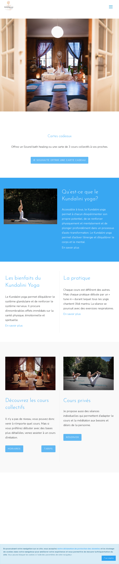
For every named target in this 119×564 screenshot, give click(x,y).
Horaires (14, 448)
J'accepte (109, 558)
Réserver (72, 437)
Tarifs (48, 448)
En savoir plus (70, 247)
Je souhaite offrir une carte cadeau (59, 160)
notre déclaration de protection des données (78, 548)
